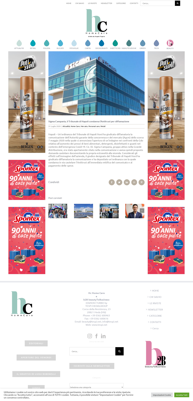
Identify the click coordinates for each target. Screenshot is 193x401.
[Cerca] (177, 3)
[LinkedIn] (103, 336)
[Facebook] (96, 336)
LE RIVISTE (155, 303)
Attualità (66, 126)
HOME (155, 290)
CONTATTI (155, 321)
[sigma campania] (96, 83)
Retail (103, 126)
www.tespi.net (99, 324)
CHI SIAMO (155, 296)
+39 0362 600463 (100, 315)
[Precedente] (50, 210)
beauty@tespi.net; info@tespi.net (100, 321)
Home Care (75, 126)
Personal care (94, 126)
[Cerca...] (157, 3)
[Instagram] (89, 336)
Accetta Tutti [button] (181, 395)
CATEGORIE (155, 315)
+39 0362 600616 (98, 318)
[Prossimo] (142, 210)
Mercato (84, 126)
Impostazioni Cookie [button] (162, 395)
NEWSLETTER (155, 309)
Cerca (155, 328)
